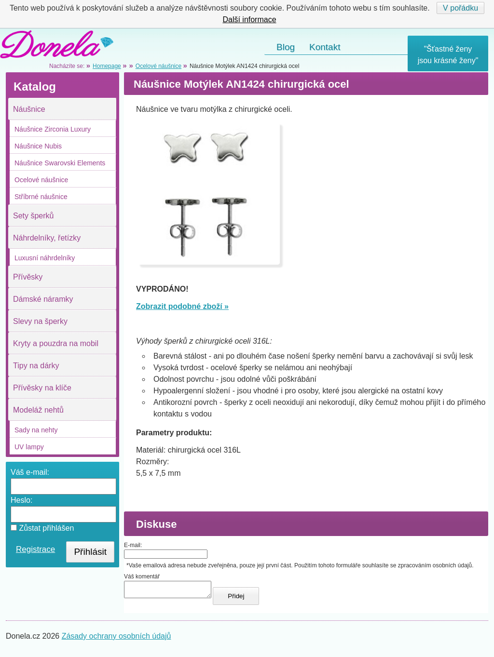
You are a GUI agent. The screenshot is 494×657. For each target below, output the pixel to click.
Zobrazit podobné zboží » (182, 306)
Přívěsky (27, 277)
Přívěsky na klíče (42, 388)
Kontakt (324, 47)
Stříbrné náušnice (41, 197)
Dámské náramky (43, 299)
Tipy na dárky (36, 366)
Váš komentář (142, 576)
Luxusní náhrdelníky (44, 258)
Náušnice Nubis (38, 146)
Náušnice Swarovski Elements (59, 163)
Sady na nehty (36, 430)
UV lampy (29, 447)
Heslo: (21, 500)
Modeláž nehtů (38, 410)
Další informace (249, 19)
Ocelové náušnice (41, 180)
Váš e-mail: (30, 472)
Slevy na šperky (40, 321)
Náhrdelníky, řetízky (47, 238)
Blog (285, 47)
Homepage (107, 66)
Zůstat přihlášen (42, 528)
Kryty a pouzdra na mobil (55, 343)
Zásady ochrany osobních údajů (116, 639)
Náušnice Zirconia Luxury (52, 129)
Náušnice (29, 109)
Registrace (35, 549)
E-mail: (133, 545)
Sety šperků (33, 216)
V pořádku (460, 8)
